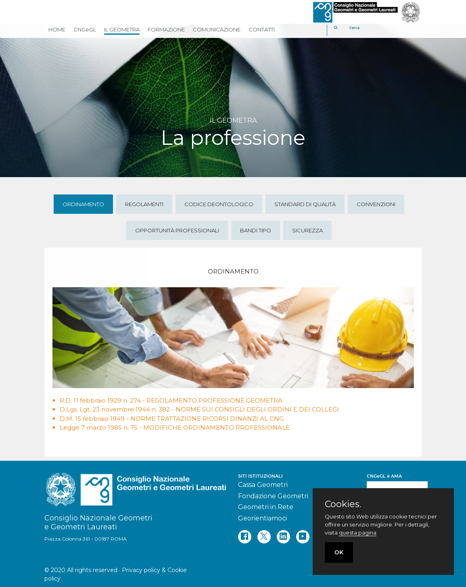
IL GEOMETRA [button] (122, 29)
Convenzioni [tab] (376, 204)
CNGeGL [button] (84, 29)
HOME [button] (56, 29)
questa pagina (357, 532)
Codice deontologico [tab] (218, 204)
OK (338, 552)
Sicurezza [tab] (307, 230)
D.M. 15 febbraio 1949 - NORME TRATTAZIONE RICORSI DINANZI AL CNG (172, 418)
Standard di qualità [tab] (305, 204)
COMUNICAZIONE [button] (216, 29)
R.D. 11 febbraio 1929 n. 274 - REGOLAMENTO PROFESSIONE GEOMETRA (171, 400)
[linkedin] (283, 536)
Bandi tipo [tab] (255, 230)
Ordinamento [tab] (83, 204)
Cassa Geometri (263, 485)
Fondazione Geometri (273, 496)
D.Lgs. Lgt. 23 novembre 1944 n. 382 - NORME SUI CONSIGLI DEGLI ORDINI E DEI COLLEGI (199, 409)
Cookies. (343, 504)
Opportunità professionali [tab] (177, 230)
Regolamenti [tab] (144, 204)
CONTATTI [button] (262, 29)
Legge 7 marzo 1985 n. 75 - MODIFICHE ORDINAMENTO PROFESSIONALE (175, 427)
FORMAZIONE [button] (166, 29)
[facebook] (244, 536)
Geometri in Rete (265, 507)
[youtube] (302, 536)
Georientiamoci (262, 518)
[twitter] (264, 536)
